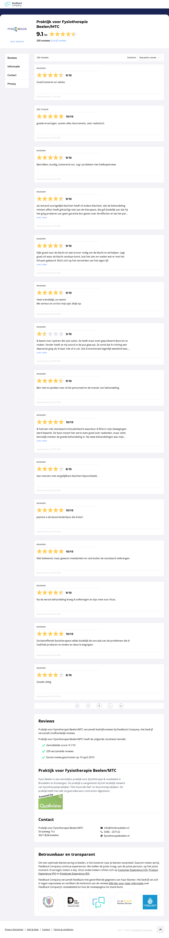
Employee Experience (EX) (74, 873)
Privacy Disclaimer (14, 929)
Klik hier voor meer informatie (126, 883)
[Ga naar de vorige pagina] (88, 705)
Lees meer (42, 217)
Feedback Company (142, 930)
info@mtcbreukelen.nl (116, 828)
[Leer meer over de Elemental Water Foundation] (150, 902)
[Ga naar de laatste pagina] (121, 705)
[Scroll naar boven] (160, 929)
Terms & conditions (63, 929)
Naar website (17, 41)
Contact (46, 929)
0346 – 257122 (112, 831)
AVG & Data (33, 929)
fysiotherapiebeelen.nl (117, 835)
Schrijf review (58, 40)
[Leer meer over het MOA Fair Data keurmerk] (73, 902)
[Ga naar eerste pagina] (77, 705)
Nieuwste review (149, 57)
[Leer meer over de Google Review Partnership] (124, 902)
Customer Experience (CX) (133, 870)
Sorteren (131, 57)
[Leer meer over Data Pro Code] (48, 902)
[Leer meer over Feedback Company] (99, 902)
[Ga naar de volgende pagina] (110, 705)
